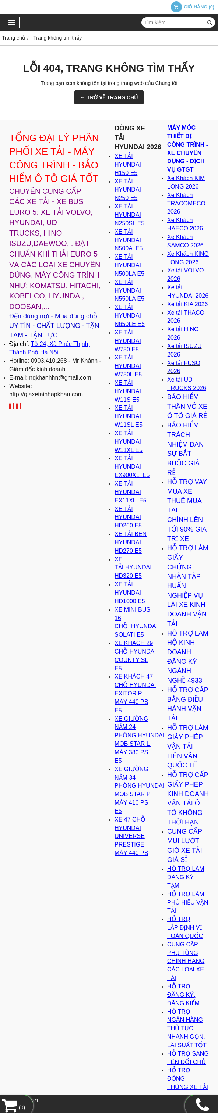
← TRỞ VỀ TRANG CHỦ (109, 97)
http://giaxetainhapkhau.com (46, 394)
